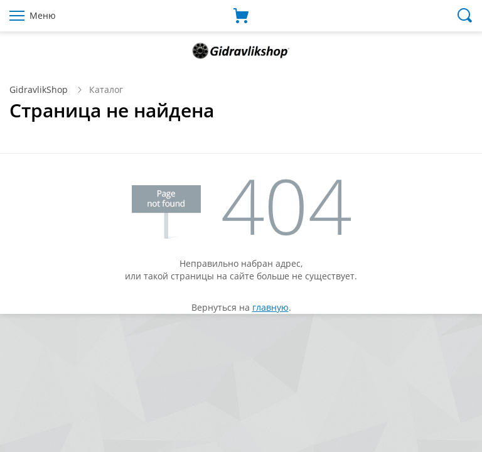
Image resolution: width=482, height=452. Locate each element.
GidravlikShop (38, 89)
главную (270, 307)
